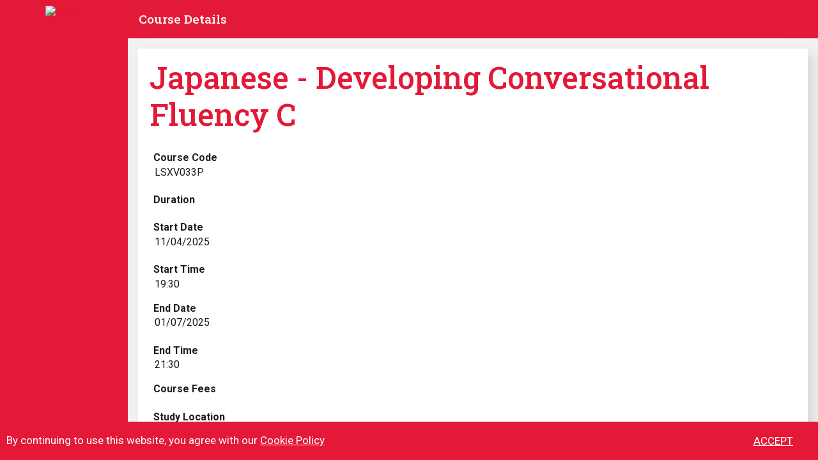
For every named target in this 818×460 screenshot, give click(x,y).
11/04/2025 (182, 242)
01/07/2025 (182, 322)
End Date (174, 308)
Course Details (183, 19)
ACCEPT (773, 447)
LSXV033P (179, 172)
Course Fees (184, 389)
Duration (174, 200)
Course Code (185, 157)
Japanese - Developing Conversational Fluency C (429, 95)
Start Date (178, 227)
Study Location (189, 417)
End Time (175, 350)
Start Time (179, 269)
